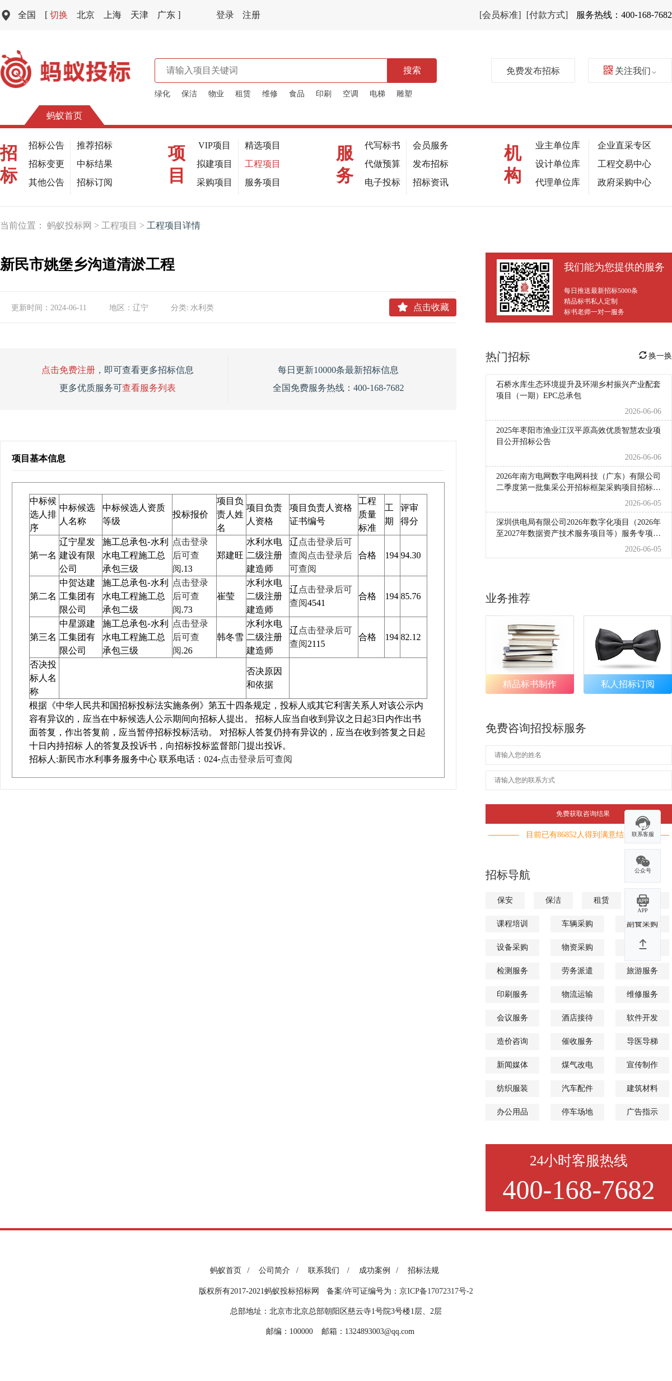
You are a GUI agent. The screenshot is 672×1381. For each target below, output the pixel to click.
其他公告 (46, 182)
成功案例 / (380, 1270)
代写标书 (382, 145)
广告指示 (642, 1112)
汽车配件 (577, 1088)
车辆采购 (577, 924)
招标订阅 (95, 182)
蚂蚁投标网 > (74, 225)
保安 (505, 900)
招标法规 (423, 1270)
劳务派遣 (577, 971)
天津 (139, 15)
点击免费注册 (68, 370)
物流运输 (577, 994)
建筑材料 (642, 1088)
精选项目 (263, 145)
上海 (113, 15)
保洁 (189, 94)
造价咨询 (512, 1041)
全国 (27, 15)
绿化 (162, 94)
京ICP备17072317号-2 (436, 1291)
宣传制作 (642, 1065)
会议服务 (512, 1018)
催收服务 (577, 1041)
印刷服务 (512, 994)
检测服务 (512, 971)
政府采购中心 (624, 182)
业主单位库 (557, 145)
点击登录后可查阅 (190, 555)
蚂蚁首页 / (231, 1270)
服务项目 (263, 182)
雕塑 (404, 94)
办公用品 (512, 1112)
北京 (86, 15)
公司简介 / (280, 1270)
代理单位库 (557, 182)
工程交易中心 (624, 164)
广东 (168, 15)
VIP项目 (214, 145)
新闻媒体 (512, 1065)
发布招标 (431, 164)
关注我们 (630, 71)
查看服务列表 (149, 388)
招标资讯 (431, 182)
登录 (225, 15)
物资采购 (577, 947)
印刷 (324, 94)
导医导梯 (642, 1041)
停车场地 (577, 1112)
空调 (350, 94)
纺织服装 (512, 1088)
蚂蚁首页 (64, 115)
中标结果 (95, 164)
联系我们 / (330, 1270)
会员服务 (431, 145)
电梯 (377, 94)
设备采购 (512, 947)
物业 (216, 94)
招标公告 (46, 145)
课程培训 (512, 924)
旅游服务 (642, 971)
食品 (297, 94)
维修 (270, 94)
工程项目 (263, 164)
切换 (56, 15)
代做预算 (382, 164)
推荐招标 (95, 145)
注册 (251, 15)
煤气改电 (577, 1065)
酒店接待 (577, 1018)
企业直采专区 (624, 145)
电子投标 (382, 182)
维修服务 (642, 994)
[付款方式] (547, 15)
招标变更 (46, 164)
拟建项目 (214, 164)
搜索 (412, 70)
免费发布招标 (533, 71)
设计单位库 (557, 164)
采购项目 (214, 182)
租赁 (243, 94)
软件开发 (642, 1018)
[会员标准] (500, 15)
